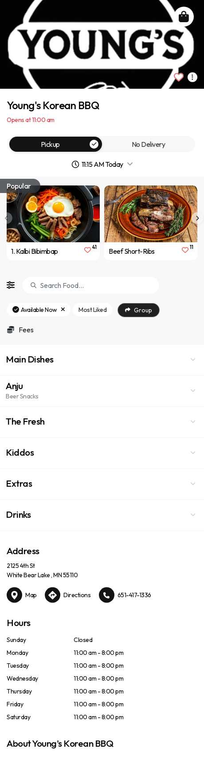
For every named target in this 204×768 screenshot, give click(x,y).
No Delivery (148, 144)
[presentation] (197, 218)
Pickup (70, 144)
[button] (102, 360)
